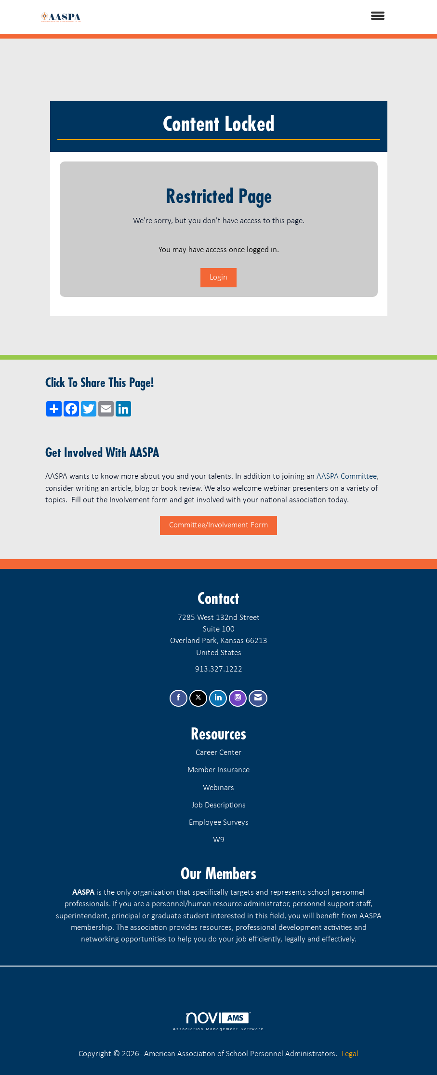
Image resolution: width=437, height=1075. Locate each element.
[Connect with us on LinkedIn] (218, 698)
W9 (219, 840)
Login (218, 277)
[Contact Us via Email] (258, 698)
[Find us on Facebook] (178, 698)
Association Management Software (218, 1021)
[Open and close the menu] (247, 16)
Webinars (218, 788)
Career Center (218, 753)
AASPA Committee (347, 476)
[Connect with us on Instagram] (238, 698)
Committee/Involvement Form (218, 525)
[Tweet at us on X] (198, 698)
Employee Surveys (219, 823)
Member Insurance (218, 770)
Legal (350, 1054)
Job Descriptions (219, 805)
